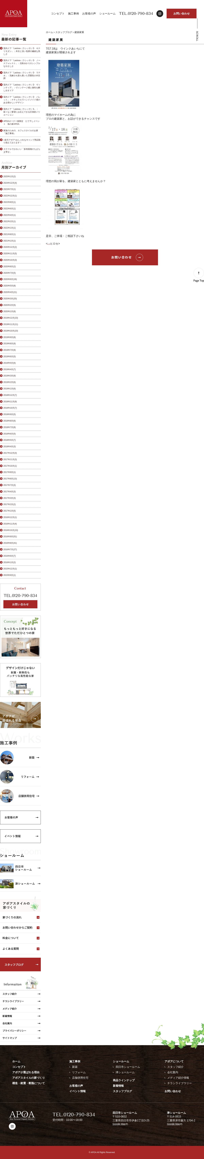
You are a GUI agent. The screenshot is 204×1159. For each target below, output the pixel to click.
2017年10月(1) (10, 466)
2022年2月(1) (9, 221)
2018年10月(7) (10, 408)
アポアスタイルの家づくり (28, 1077)
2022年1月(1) (9, 228)
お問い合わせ (181, 13)
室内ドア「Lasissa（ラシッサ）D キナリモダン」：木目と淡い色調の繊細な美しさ (21, 51)
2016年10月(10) (10, 530)
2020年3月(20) (10, 298)
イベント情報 (77, 1091)
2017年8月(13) (10, 478)
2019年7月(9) (9, 350)
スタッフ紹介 (175, 1066)
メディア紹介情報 (178, 1077)
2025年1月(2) (9, 176)
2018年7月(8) (9, 427)
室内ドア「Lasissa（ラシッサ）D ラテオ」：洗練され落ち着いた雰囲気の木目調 (21, 75)
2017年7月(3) (9, 485)
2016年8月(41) (10, 543)
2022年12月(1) (10, 195)
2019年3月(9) (9, 376)
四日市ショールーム (128, 1066)
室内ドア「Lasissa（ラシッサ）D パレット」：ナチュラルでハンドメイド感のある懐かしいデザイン (21, 100)
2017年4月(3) (9, 491)
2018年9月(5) (9, 414)
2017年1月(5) (9, 511)
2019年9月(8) (9, 337)
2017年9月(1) (9, 472)
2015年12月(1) (10, 569)
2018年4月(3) (9, 446)
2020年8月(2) (9, 266)
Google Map (119, 1124)
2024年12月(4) (10, 183)
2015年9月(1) (9, 575)
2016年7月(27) (10, 549)
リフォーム (79, 1072)
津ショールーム (125, 1072)
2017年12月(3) (10, 453)
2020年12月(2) (10, 247)
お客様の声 (89, 13)
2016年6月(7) (9, 556)
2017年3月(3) (9, 498)
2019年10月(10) (10, 331)
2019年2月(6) (9, 382)
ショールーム (107, 13)
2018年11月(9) (10, 401)
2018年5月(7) (9, 440)
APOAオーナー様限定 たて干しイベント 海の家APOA (21, 122)
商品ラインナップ (124, 1080)
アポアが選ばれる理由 (25, 1072)
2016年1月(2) (9, 562)
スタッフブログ (63, 32)
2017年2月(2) (9, 504)
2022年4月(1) (9, 215)
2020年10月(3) (10, 260)
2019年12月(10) (10, 318)
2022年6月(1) (9, 208)
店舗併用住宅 (80, 1077)
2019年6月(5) (9, 356)
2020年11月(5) (10, 253)
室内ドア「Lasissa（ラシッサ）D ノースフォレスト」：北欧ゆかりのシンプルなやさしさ (21, 63)
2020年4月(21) (10, 292)
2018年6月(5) (9, 434)
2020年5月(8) (9, 286)
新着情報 (118, 1085)
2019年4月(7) (9, 369)
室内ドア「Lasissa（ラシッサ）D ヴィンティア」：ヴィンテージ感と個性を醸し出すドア (21, 88)
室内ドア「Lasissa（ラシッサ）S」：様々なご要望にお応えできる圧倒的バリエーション (21, 112)
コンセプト (58, 13)
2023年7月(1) (9, 189)
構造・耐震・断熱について (28, 1083)
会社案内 (172, 1072)
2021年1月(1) (9, 241)
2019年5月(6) (9, 363)
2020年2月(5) (9, 305)
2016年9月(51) (10, 536)
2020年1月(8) (9, 311)
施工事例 (73, 13)
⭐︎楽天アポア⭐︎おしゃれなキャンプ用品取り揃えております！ (21, 141)
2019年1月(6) (9, 388)
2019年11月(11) (10, 324)
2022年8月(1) (9, 202)
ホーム (49, 32)
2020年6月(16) (10, 279)
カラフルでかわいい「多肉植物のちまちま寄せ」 (21, 150)
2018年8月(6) (9, 421)
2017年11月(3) (10, 459)
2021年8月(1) (9, 234)
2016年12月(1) (10, 517)
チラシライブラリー (179, 1083)
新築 (75, 1066)
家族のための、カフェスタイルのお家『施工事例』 (20, 132)
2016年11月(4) (10, 524)
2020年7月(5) (9, 273)
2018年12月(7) (10, 395)
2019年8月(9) (9, 343)
